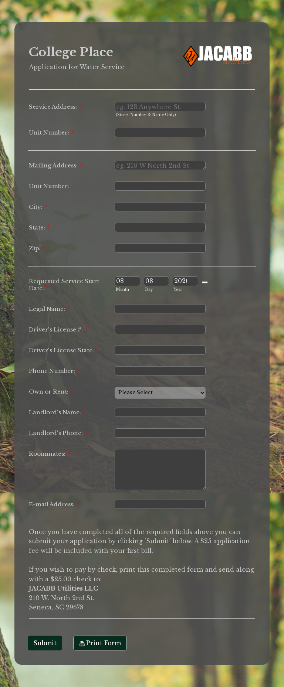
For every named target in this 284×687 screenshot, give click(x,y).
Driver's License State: (64, 350)
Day (149, 289)
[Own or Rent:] (160, 393)
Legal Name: (49, 308)
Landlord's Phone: (58, 432)
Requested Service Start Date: (64, 285)
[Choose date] (205, 282)
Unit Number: (51, 132)
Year (178, 289)
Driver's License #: (58, 329)
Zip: (37, 248)
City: (38, 206)
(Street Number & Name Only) (146, 114)
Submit (45, 643)
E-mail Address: (54, 504)
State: (39, 227)
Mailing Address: (55, 165)
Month (122, 289)
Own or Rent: (51, 391)
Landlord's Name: (57, 412)
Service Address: (55, 106)
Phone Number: (54, 370)
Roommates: (49, 453)
